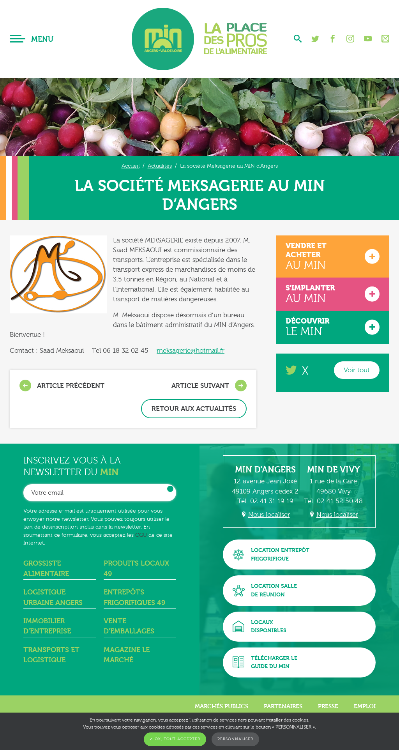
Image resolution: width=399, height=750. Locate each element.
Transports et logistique (51, 655)
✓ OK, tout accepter (175, 739)
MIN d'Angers (265, 470)
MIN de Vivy (333, 470)
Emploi (365, 706)
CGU (141, 535)
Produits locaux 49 (136, 568)
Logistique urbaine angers (53, 597)
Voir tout (357, 370)
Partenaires (283, 706)
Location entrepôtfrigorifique (271, 554)
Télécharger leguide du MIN (265, 662)
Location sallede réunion (265, 590)
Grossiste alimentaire (46, 568)
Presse (328, 706)
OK (170, 489)
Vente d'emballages (129, 626)
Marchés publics (221, 706)
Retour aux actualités (194, 408)
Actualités (160, 166)
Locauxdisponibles (259, 626)
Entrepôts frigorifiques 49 (134, 597)
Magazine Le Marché (127, 655)
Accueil (130, 166)
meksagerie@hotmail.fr (190, 350)
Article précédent (61, 385)
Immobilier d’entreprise (47, 626)
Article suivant (209, 385)
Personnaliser (235, 739)
